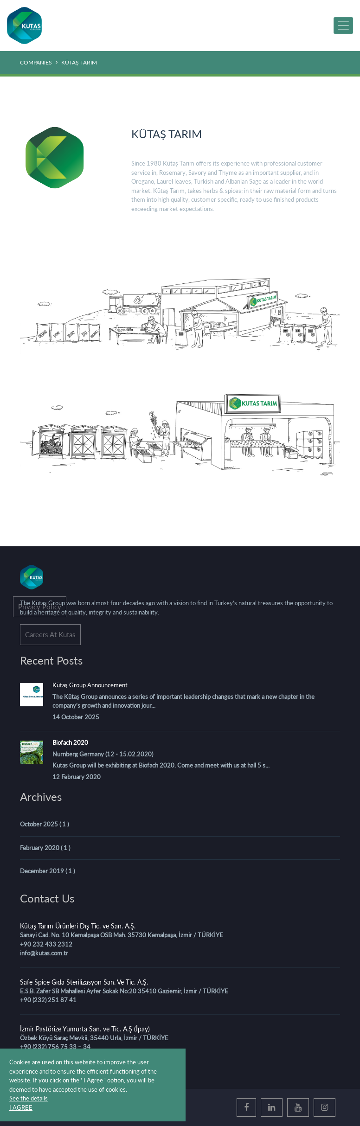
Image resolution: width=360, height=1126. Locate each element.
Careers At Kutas (50, 634)
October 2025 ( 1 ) (44, 824)
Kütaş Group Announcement (90, 685)
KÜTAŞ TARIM (79, 62)
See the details (28, 1098)
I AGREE (20, 1107)
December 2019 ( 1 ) (47, 871)
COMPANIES (36, 62)
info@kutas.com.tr (44, 953)
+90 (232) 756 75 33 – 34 (55, 1046)
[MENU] (343, 25)
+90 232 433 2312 (46, 944)
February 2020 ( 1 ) (45, 847)
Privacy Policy (39, 606)
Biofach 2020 (70, 742)
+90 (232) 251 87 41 (48, 1000)
